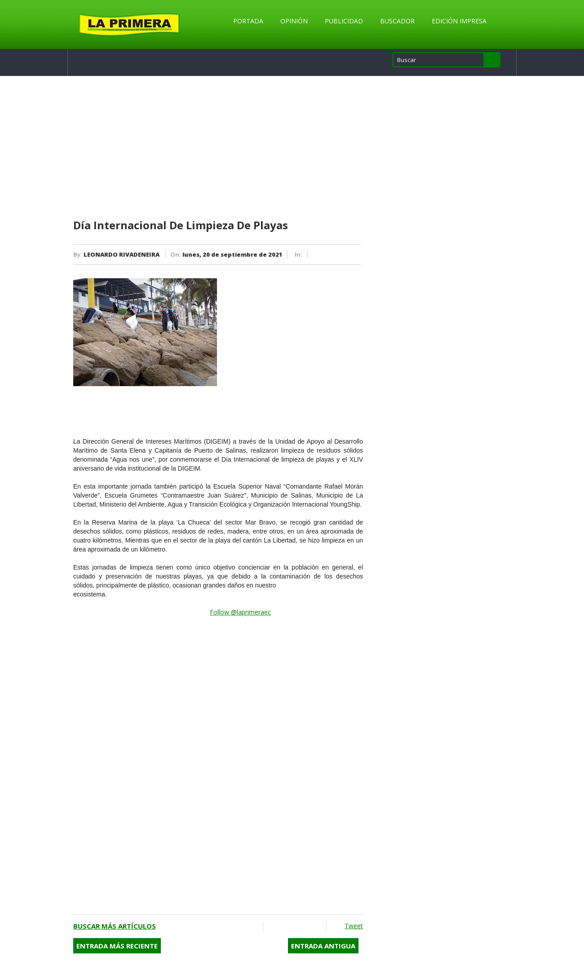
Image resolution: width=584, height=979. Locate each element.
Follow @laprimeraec (240, 612)
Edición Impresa (459, 21)
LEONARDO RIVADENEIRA (121, 254)
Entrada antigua (323, 945)
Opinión (294, 21)
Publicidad (344, 21)
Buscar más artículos (114, 925)
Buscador (397, 21)
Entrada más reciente (117, 945)
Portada (248, 21)
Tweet (354, 925)
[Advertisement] (218, 148)
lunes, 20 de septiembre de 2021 (232, 254)
